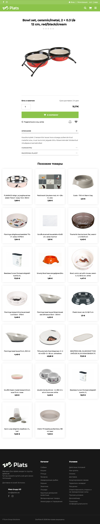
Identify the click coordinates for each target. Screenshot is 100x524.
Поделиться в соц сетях (34, 122)
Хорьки (43, 483)
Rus (96, 2)
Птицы (43, 474)
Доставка (73, 477)
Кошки (43, 471)
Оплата (72, 474)
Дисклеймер (74, 498)
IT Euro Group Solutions (11, 519)
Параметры (27, 148)
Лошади (43, 490)
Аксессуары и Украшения (51, 501)
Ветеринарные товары (50, 498)
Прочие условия (76, 495)
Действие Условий (77, 467)
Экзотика (44, 486)
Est (90, 2)
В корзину (51, 115)
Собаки (43, 467)
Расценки (73, 486)
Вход (71, 2)
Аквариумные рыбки (49, 480)
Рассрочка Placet (30, 153)
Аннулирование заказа (78, 480)
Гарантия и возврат (77, 483)
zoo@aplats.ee (13, 493)
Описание (26, 131)
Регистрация (82, 2)
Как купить (73, 471)
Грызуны (44, 477)
